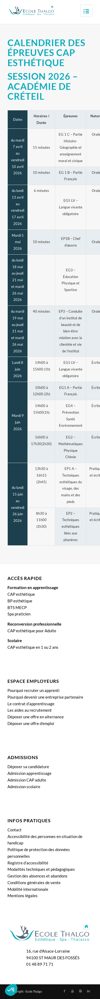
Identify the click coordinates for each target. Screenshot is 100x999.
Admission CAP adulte (26, 780)
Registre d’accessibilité (27, 862)
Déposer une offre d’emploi (30, 723)
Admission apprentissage (29, 773)
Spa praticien (18, 613)
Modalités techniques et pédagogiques (41, 869)
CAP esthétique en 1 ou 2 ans (32, 647)
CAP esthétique (21, 594)
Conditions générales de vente (34, 882)
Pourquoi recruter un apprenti (33, 690)
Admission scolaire (23, 786)
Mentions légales (22, 895)
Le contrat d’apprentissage (30, 703)
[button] (11, 990)
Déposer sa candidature (28, 766)
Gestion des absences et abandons (37, 875)
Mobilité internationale (27, 889)
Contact (14, 829)
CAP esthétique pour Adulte (31, 630)
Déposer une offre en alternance (35, 716)
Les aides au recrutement (29, 710)
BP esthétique (19, 600)
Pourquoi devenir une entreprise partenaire (45, 697)
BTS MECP (17, 607)
